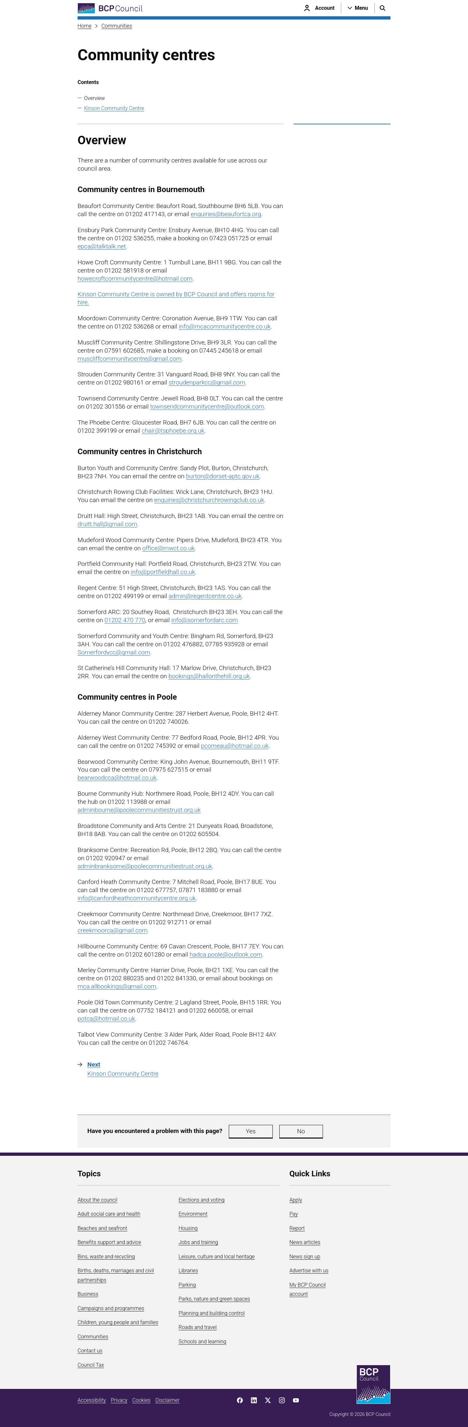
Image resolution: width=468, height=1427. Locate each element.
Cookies (141, 1400)
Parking (187, 1285)
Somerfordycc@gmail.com (114, 652)
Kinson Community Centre (114, 108)
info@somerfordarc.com (204, 620)
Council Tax (91, 1365)
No (284, 1131)
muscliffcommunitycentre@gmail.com (130, 358)
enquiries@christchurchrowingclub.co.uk (209, 500)
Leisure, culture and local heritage (217, 1256)
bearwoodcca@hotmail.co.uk (117, 777)
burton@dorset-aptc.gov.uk (222, 476)
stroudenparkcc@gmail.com (206, 382)
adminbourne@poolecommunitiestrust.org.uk (139, 810)
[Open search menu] (382, 8)
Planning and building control (212, 1313)
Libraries (188, 1270)
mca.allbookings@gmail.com (117, 986)
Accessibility (92, 1400)
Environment (193, 1214)
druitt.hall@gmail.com (107, 524)
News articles (304, 1242)
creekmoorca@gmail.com (113, 930)
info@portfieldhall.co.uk (163, 572)
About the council (97, 1200)
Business (88, 1294)
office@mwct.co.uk (168, 548)
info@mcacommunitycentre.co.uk (225, 326)
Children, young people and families (118, 1322)
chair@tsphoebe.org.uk (173, 430)
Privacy (119, 1400)
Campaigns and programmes (111, 1308)
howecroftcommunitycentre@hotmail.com (135, 278)
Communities (116, 26)
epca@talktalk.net (102, 246)
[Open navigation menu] (358, 8)
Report (297, 1228)
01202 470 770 (125, 620)
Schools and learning (202, 1341)
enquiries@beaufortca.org (226, 214)
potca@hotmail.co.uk (106, 1018)
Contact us (90, 1351)
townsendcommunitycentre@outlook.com (207, 406)
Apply (295, 1200)
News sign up (304, 1256)
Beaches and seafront (102, 1228)
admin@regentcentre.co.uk (204, 596)
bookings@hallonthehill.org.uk (209, 676)
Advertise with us (309, 1270)
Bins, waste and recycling (106, 1256)
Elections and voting (202, 1200)
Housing (188, 1228)
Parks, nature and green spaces (214, 1299)
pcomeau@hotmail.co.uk (235, 745)
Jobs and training (198, 1242)
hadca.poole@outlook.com (226, 954)
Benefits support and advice (109, 1242)
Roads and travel (198, 1327)
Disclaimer (167, 1400)
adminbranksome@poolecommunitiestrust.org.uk (145, 866)
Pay (293, 1214)
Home (85, 26)
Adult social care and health (109, 1214)
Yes (245, 1131)
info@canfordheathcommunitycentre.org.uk (137, 898)
